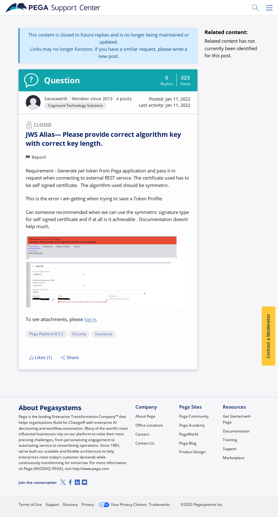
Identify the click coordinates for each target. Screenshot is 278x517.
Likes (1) (40, 357)
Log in (245, 502)
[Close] (269, 494)
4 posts (124, 99)
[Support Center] (53, 8)
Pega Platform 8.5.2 (46, 334)
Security (79, 334)
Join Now (212, 502)
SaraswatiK (56, 99)
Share (70, 357)
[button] (164, 102)
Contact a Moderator (268, 336)
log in (90, 319)
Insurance (103, 334)
